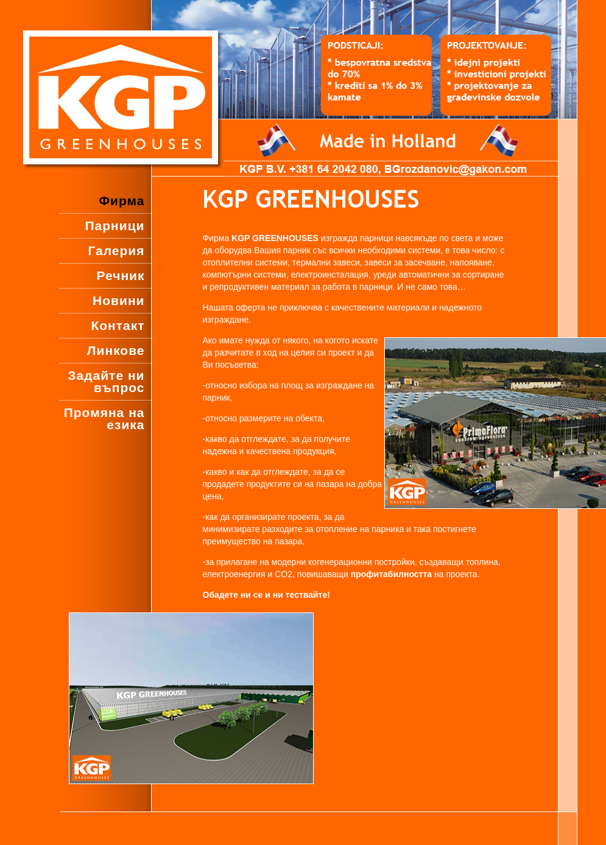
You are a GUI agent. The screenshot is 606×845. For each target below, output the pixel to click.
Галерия (116, 251)
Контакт (117, 325)
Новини (118, 300)
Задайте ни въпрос (106, 381)
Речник (121, 275)
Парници (114, 226)
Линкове (116, 350)
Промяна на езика (104, 418)
